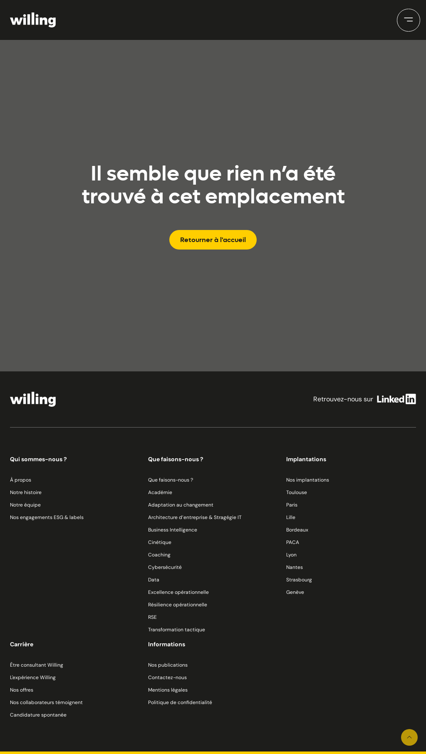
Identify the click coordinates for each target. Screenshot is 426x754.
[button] (408, 20)
